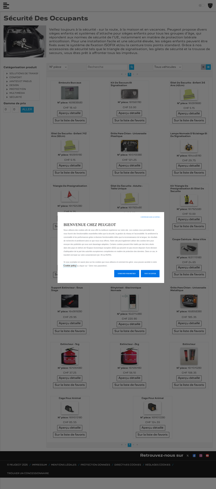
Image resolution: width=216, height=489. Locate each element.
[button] (151, 217)
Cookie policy (70, 265)
